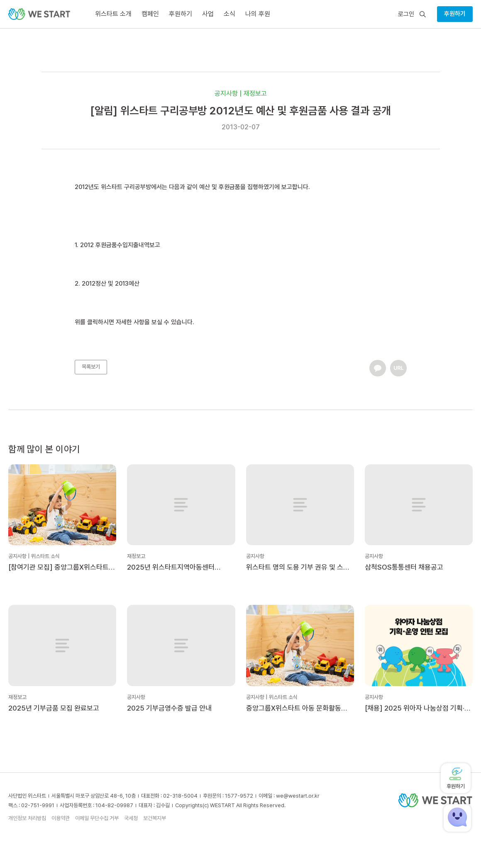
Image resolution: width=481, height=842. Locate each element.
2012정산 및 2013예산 (110, 283)
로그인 (406, 14)
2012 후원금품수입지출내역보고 (120, 245)
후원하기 (455, 13)
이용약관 (60, 818)
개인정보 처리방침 (27, 818)
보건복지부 (154, 818)
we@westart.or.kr (298, 796)
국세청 (131, 818)
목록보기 (91, 367)
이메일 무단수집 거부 (97, 818)
